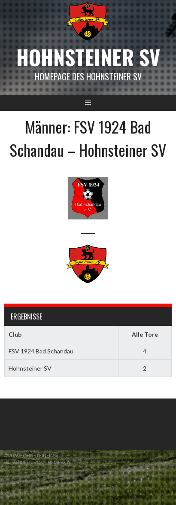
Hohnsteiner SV (88, 57)
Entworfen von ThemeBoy (37, 462)
